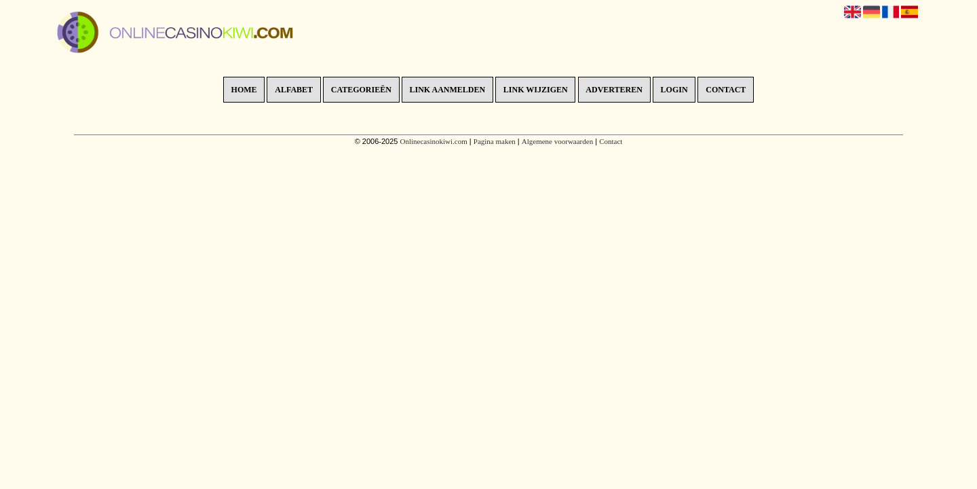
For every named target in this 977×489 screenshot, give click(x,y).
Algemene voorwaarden (557, 141)
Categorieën (361, 89)
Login (674, 89)
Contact (726, 89)
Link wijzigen (535, 89)
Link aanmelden (448, 89)
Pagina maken (495, 141)
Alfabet (294, 89)
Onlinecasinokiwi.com (433, 141)
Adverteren (614, 89)
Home (244, 89)
